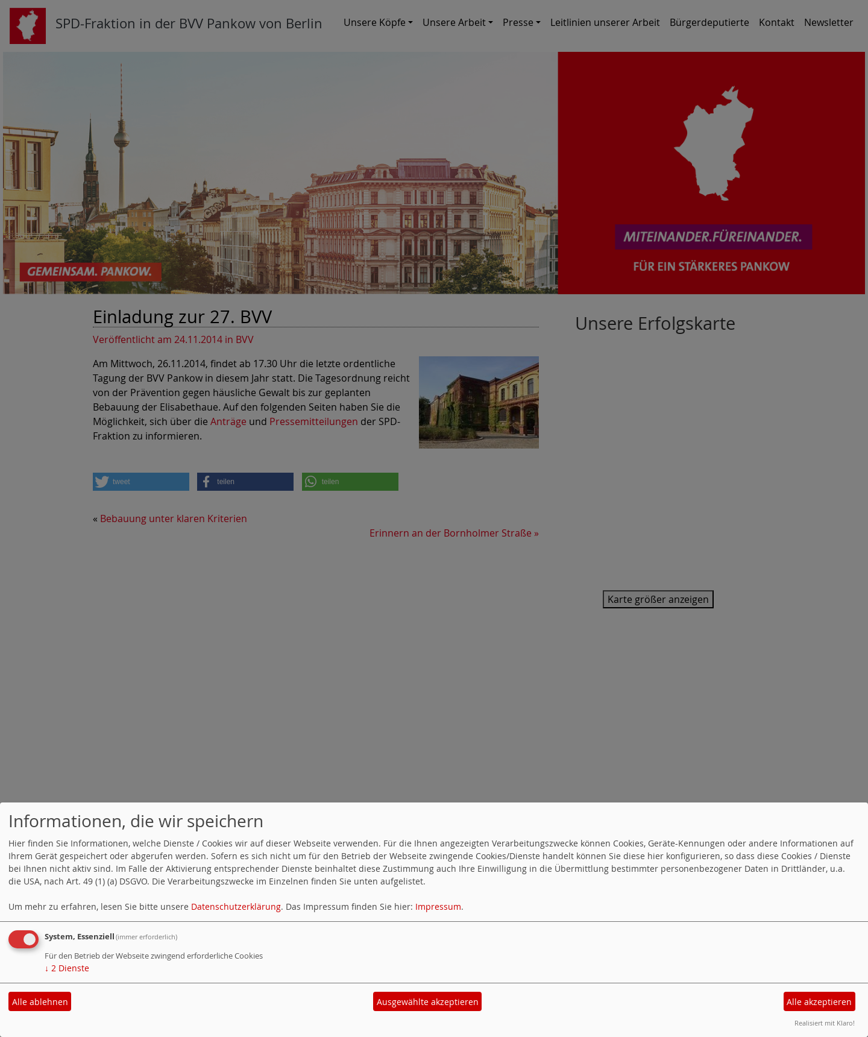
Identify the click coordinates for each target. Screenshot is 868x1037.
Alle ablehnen (40, 1001)
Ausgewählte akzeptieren (428, 1001)
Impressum (438, 906)
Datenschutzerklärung (236, 906)
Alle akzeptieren (819, 1001)
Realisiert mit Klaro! (824, 1022)
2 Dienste (67, 968)
